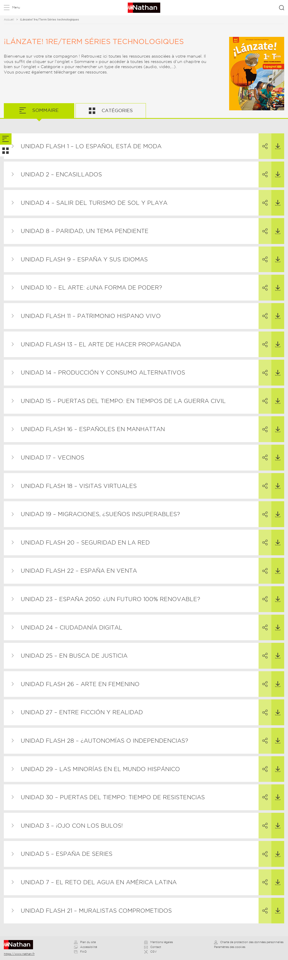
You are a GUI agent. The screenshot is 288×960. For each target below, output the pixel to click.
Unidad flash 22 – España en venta (79, 571)
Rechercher (281, 7)
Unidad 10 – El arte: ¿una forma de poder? (91, 287)
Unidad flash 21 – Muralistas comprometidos (96, 911)
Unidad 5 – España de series (66, 854)
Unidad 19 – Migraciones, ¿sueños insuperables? (100, 514)
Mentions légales (158, 942)
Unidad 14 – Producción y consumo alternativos (103, 372)
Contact (152, 946)
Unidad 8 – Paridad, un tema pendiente (84, 231)
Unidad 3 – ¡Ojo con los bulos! (72, 826)
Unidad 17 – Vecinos (52, 457)
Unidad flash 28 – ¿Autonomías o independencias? (104, 741)
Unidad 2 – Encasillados (61, 174)
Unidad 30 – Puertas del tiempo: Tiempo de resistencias (113, 797)
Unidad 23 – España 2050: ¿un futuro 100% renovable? (110, 599)
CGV (150, 951)
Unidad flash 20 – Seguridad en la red (85, 542)
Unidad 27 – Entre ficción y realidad (82, 712)
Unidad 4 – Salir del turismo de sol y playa (94, 203)
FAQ (80, 951)
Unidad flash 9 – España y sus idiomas (84, 259)
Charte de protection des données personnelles (248, 942)
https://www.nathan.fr (19, 953)
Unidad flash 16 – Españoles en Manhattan (93, 429)
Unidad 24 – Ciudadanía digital (71, 627)
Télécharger (275, 141)
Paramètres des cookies (229, 946)
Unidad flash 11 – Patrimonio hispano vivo (91, 316)
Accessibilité (85, 946)
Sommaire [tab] (45, 110)
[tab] (6, 139)
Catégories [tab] (116, 110)
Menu (16, 7)
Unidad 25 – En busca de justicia (74, 656)
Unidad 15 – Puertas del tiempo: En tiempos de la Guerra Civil (123, 401)
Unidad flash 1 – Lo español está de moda (91, 146)
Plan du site (85, 942)
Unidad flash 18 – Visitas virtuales (79, 486)
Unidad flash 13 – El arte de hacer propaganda (101, 344)
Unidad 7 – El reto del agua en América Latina (99, 882)
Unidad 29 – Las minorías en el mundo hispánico (100, 769)
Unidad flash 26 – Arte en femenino (80, 684)
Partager (263, 141)
